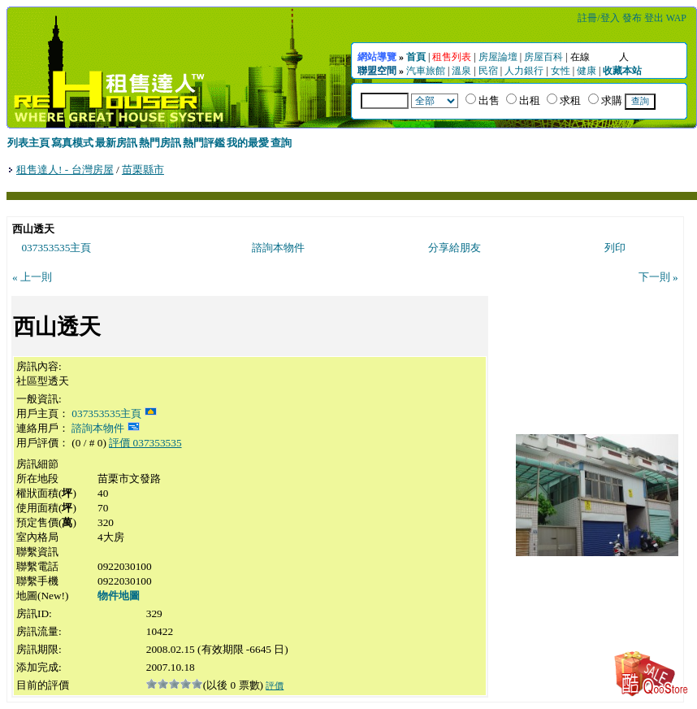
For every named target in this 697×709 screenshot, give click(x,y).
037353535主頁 (56, 247)
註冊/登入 (598, 18)
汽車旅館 (425, 70)
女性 (560, 70)
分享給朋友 (454, 247)
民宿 (488, 70)
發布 (632, 18)
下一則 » (658, 277)
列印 (615, 247)
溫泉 (461, 70)
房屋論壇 (497, 57)
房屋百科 (543, 57)
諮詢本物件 (278, 247)
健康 (586, 70)
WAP (676, 18)
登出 (654, 18)
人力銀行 (523, 70)
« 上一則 (32, 277)
